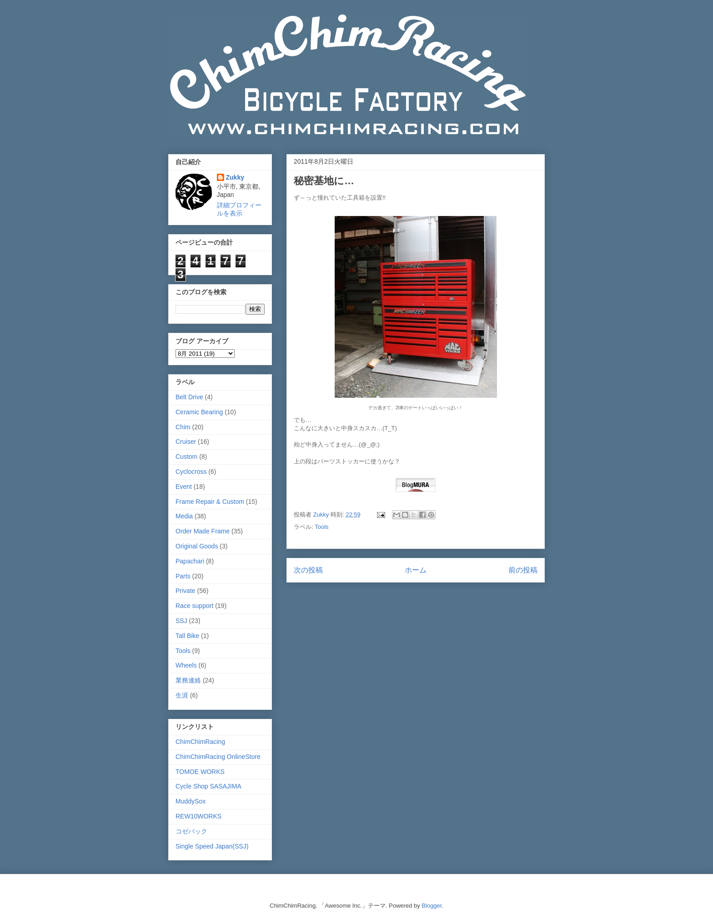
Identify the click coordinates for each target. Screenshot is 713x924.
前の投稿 (522, 570)
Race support (194, 605)
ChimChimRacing (200, 741)
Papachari (190, 561)
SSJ (181, 620)
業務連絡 (188, 680)
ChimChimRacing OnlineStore (218, 756)
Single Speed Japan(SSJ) (212, 846)
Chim (183, 427)
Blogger (432, 905)
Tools (321, 526)
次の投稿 (308, 570)
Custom (186, 456)
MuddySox (191, 801)
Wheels (186, 665)
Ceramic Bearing (199, 412)
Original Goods (197, 546)
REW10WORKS (198, 816)
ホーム (416, 570)
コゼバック (191, 831)
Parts (183, 576)
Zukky (235, 177)
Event (184, 486)
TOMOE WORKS (200, 771)
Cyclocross (191, 471)
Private (186, 590)
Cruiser (186, 441)
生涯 (182, 695)
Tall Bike (187, 635)
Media (184, 516)
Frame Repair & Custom (210, 501)
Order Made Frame (203, 531)
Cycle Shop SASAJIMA (208, 786)
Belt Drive (189, 397)
